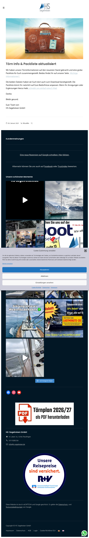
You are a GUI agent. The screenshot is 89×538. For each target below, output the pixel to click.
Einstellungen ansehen (44, 283)
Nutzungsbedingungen (14, 507)
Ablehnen (44, 276)
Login (35, 530)
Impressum (54, 287)
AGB (29, 530)
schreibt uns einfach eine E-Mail (43, 88)
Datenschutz (46, 287)
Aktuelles (26, 123)
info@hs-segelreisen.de (17, 444)
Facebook (48, 166)
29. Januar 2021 (13, 123)
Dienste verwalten (7, 264)
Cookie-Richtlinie (36, 287)
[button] (85, 251)
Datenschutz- (63, 504)
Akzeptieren (44, 270)
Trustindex (62, 166)
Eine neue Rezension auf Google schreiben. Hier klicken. (44, 155)
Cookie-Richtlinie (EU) (48, 530)
